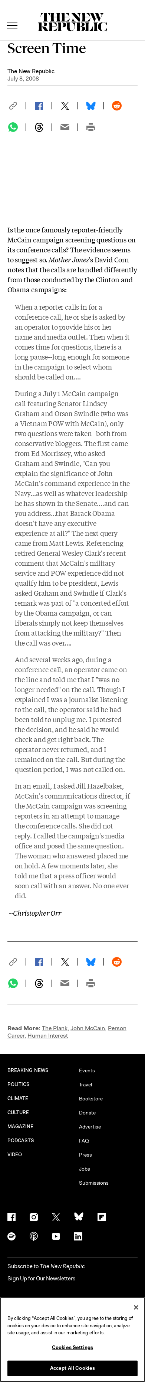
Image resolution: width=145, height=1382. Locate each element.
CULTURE (18, 1112)
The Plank (54, 1028)
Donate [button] (87, 1112)
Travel (85, 1084)
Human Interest (47, 1035)
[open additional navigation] (12, 16)
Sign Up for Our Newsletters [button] (41, 1278)
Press (85, 1154)
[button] (16, 105)
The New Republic (31, 71)
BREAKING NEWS (28, 1070)
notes (15, 269)
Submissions (94, 1183)
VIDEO (14, 1154)
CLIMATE (18, 1098)
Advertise (90, 1126)
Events (87, 1070)
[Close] (136, 1307)
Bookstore (91, 1098)
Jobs (84, 1168)
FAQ (84, 1140)
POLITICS (18, 1084)
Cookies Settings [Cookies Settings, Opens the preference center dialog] (72, 1347)
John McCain (87, 1028)
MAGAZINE (20, 1126)
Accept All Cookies (72, 1368)
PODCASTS (20, 1140)
